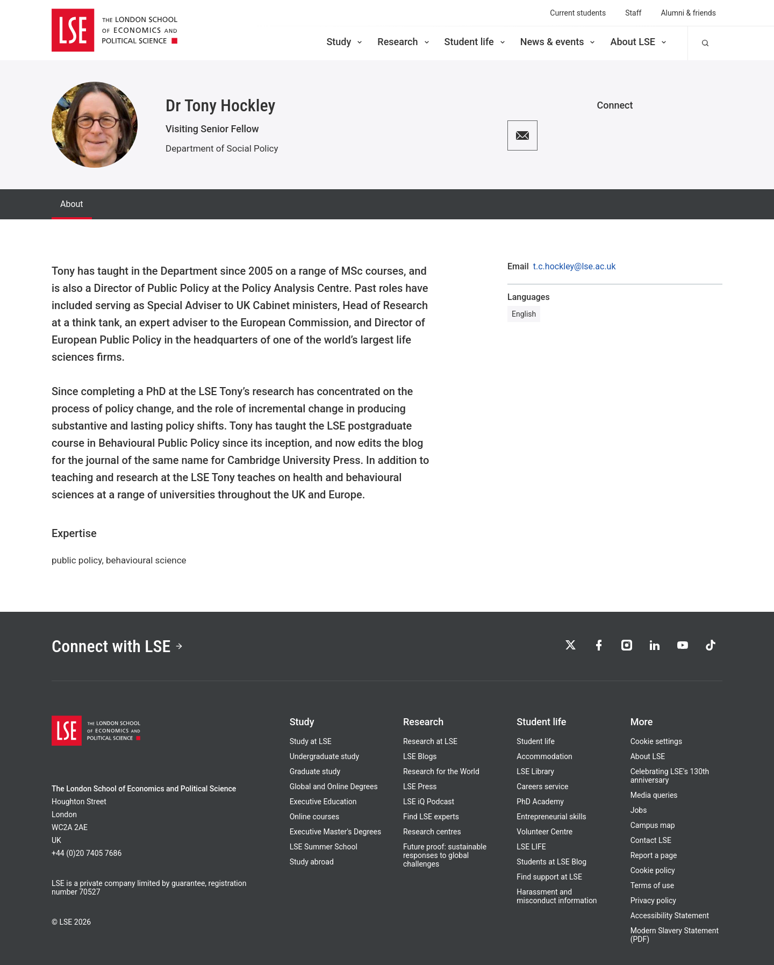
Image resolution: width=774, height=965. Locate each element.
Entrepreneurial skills (551, 816)
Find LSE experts (431, 816)
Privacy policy (653, 900)
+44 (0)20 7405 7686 (86, 853)
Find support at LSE (549, 877)
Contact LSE (650, 840)
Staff (633, 13)
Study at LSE (311, 741)
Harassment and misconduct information (557, 896)
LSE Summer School (323, 846)
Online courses (314, 816)
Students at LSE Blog (551, 861)
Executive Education (323, 801)
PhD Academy (540, 801)
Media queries (654, 795)
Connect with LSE (117, 646)
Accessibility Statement (669, 915)
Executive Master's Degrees (336, 831)
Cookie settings (656, 741)
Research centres (432, 831)
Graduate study (315, 771)
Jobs (638, 810)
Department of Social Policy (222, 148)
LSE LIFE (531, 846)
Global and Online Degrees (334, 786)
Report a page (653, 855)
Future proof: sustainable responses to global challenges (444, 855)
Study (345, 41)
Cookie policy (652, 870)
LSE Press (420, 786)
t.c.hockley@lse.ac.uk (574, 266)
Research (404, 41)
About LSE (639, 41)
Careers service (542, 786)
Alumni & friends (688, 13)
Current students (578, 13)
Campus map (652, 825)
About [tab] (71, 204)
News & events (558, 41)
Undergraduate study (324, 756)
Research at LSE (430, 741)
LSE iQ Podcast (428, 801)
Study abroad (312, 861)
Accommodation (544, 756)
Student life (476, 41)
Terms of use (652, 885)
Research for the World (441, 771)
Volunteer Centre (544, 831)
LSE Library (535, 771)
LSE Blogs (419, 756)
